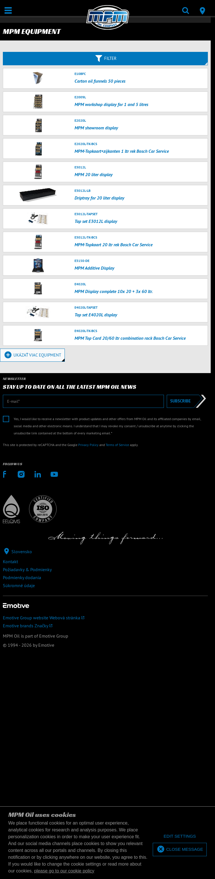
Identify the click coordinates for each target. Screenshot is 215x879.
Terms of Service (117, 445)
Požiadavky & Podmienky (27, 569)
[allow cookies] (180, 849)
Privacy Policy (88, 445)
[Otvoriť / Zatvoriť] (8, 10)
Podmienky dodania (22, 577)
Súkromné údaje (19, 585)
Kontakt (10, 561)
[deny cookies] (180, 836)
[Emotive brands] (105, 625)
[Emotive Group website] (105, 617)
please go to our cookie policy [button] (64, 870)
